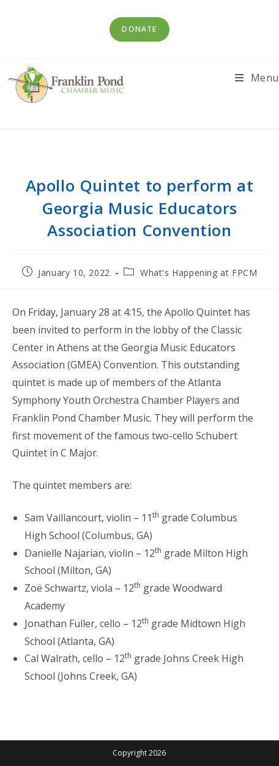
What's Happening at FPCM (198, 272)
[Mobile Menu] (257, 77)
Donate (139, 29)
